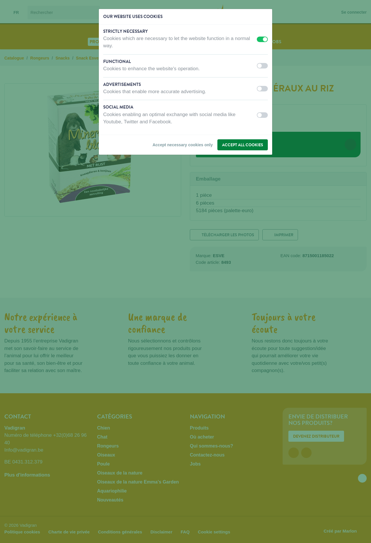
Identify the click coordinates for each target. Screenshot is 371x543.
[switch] (262, 39)
